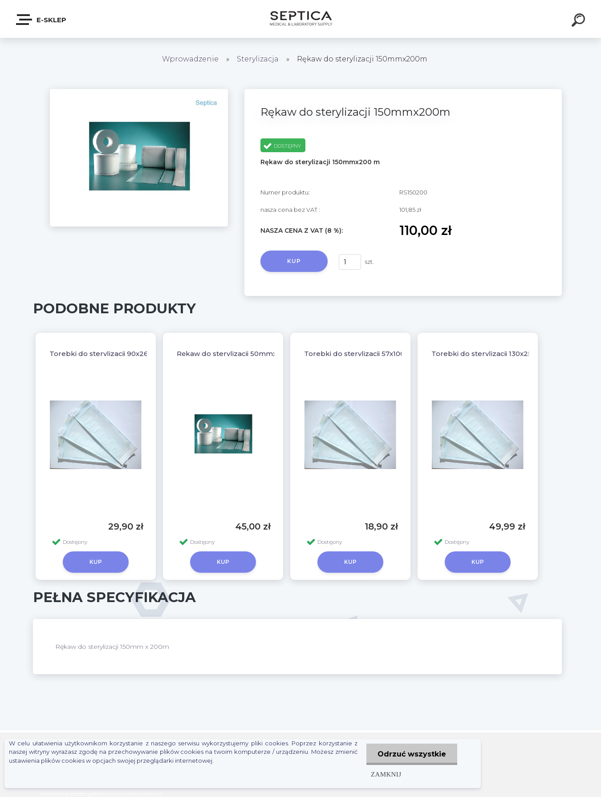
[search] (580, 21)
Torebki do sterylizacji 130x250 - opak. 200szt (509, 353)
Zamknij (386, 774)
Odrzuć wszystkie (412, 754)
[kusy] (350, 262)
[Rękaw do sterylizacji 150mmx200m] (139, 92)
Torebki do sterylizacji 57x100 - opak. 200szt (379, 353)
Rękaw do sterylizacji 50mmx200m (237, 353)
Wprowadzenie (190, 59)
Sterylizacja (258, 59)
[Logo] (301, 19)
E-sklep (41, 19)
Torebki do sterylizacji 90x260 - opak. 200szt (126, 353)
